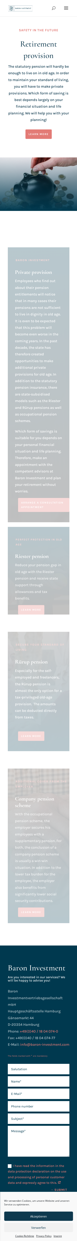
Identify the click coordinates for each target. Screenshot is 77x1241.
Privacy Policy (44, 1236)
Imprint (58, 1236)
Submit (60, 1190)
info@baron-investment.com (44, 1044)
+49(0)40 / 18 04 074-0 (39, 1031)
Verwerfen (38, 1228)
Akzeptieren (38, 1216)
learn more (39, 134)
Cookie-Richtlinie (24, 1236)
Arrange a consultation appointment (42, 508)
